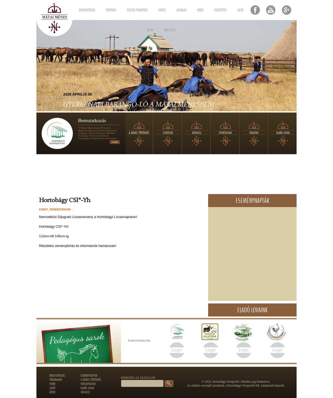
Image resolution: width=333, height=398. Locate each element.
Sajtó (240, 9)
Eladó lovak (283, 132)
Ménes (162, 9)
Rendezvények (60, 209)
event (43, 209)
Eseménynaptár (89, 375)
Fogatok (254, 132)
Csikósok (168, 132)
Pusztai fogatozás (137, 9)
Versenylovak (88, 384)
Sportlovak (225, 132)
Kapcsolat (170, 29)
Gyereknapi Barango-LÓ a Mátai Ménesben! (138, 104)
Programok (55, 379)
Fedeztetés (220, 9)
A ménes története (139, 132)
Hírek (200, 9)
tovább (115, 142)
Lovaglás (181, 9)
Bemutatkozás (87, 9)
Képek (150, 29)
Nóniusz (196, 132)
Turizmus (111, 9)
